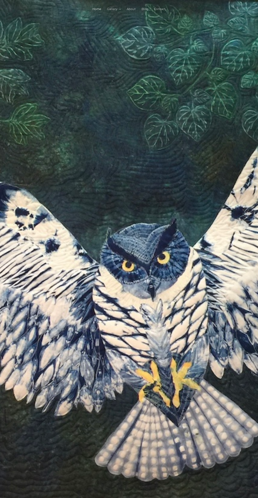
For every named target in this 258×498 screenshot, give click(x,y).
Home (96, 9)
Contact (160, 9)
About (131, 9)
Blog (145, 9)
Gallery (112, 9)
